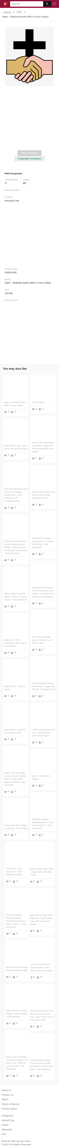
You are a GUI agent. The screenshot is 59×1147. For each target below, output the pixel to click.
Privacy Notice (9, 1108)
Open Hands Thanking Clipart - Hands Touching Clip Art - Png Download (15, 596)
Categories (7, 1115)
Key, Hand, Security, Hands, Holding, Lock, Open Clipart (42, 639)
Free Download (29, 153)
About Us (6, 1090)
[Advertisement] (29, 120)
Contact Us (7, 1094)
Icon (4, 1134)
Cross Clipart (38, 402)
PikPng (7, 12)
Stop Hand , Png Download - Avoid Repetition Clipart (20, 871)
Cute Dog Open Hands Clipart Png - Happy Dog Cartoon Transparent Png (43, 686)
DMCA (5, 1099)
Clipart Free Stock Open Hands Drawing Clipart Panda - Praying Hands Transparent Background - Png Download (15, 547)
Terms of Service (10, 1104)
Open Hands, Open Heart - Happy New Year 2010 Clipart (36, 871)
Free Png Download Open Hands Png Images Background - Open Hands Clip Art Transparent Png (16, 495)
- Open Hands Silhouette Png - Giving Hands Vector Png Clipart (43, 732)
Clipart (5, 1125)
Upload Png (8, 1120)
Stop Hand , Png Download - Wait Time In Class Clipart (15, 642)
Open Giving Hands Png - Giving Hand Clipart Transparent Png (44, 495)
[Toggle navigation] (54, 4)
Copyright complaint (29, 158)
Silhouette (7, 1129)
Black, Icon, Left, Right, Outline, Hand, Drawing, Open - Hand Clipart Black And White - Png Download (15, 778)
